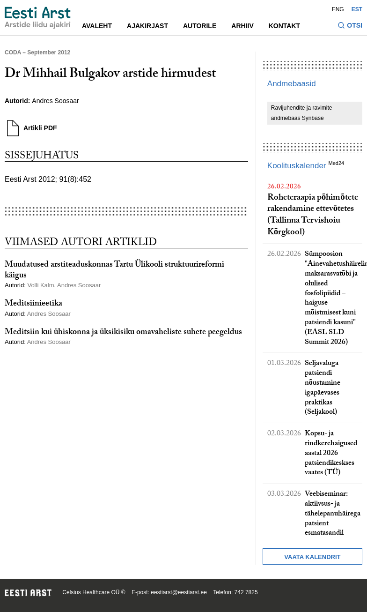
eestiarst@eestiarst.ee (179, 592)
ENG (338, 9)
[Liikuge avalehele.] (38, 18)
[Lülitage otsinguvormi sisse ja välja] (350, 26)
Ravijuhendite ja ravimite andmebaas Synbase (301, 112)
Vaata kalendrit (312, 556)
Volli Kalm (40, 285)
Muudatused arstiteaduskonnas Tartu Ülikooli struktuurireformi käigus (114, 271)
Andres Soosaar (55, 100)
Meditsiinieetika (33, 304)
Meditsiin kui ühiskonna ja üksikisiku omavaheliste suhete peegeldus (123, 333)
